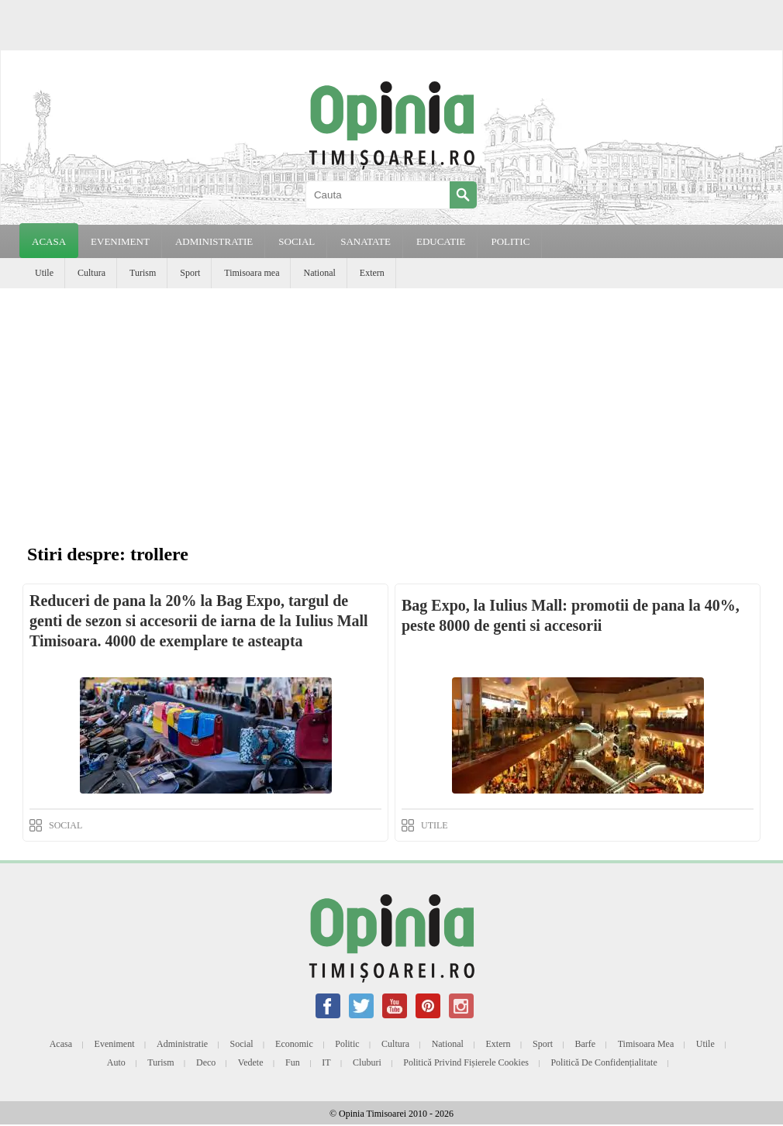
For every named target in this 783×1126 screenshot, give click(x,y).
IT (326, 1062)
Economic (294, 1043)
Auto (116, 1062)
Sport (190, 272)
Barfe (585, 1043)
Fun (292, 1062)
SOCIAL (296, 241)
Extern (372, 272)
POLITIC (510, 241)
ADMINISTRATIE (214, 241)
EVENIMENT (120, 241)
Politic (347, 1043)
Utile (44, 272)
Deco (206, 1062)
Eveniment (115, 1043)
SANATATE (365, 241)
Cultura (91, 272)
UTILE (434, 825)
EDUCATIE (441, 241)
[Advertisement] (391, 404)
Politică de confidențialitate (603, 1062)
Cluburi (367, 1062)
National (319, 272)
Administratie (182, 1043)
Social (242, 1043)
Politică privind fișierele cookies (466, 1062)
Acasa (49, 241)
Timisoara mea (251, 272)
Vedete (251, 1062)
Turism (142, 272)
